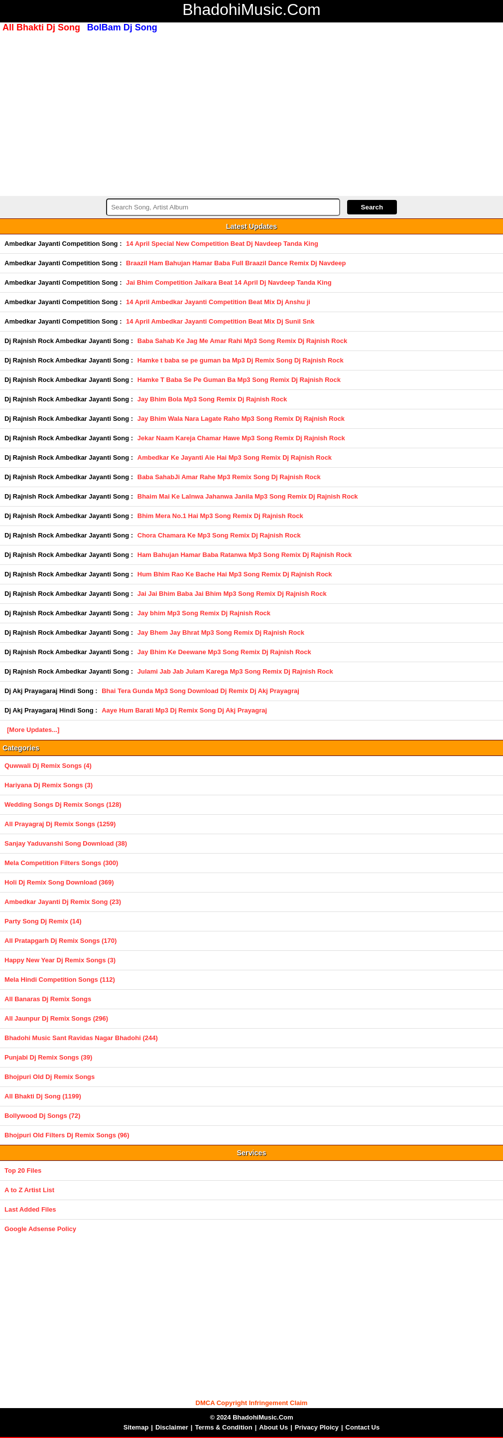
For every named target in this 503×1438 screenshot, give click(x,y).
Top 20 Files (22, 1170)
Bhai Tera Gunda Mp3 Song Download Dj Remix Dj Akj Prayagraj (200, 691)
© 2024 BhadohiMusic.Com (251, 1417)
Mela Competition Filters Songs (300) (61, 863)
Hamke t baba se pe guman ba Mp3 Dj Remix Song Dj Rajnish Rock (240, 360)
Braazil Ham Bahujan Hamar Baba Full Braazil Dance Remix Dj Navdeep (236, 263)
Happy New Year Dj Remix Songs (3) (60, 960)
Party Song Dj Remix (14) (43, 921)
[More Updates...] (33, 729)
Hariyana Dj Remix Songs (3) (48, 785)
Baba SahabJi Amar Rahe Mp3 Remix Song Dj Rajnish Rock (229, 477)
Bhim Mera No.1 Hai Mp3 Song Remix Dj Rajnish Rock (220, 516)
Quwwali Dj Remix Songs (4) (48, 765)
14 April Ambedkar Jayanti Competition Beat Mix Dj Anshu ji (218, 302)
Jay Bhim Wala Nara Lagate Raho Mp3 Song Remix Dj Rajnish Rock (241, 418)
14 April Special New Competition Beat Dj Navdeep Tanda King (222, 243)
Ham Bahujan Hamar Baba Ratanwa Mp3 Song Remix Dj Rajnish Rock (244, 554)
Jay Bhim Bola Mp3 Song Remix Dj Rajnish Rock (212, 399)
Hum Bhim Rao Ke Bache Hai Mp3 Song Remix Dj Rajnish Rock (234, 574)
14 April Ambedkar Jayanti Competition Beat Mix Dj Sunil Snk (220, 321)
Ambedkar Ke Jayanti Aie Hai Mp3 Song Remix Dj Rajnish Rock (234, 457)
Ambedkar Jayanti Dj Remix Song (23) (62, 901)
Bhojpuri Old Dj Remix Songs (49, 1076)
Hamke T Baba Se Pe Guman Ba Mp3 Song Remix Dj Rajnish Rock (239, 379)
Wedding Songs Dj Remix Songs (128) (63, 804)
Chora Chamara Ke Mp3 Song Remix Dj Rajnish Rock (219, 535)
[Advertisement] (251, 113)
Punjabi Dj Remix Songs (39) (48, 1057)
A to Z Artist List (29, 1190)
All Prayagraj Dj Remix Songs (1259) (60, 824)
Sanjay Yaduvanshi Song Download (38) (65, 843)
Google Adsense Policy (40, 1229)
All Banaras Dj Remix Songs (47, 999)
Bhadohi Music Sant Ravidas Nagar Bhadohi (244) (81, 1038)
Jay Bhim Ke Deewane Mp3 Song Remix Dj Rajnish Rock (224, 652)
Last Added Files (30, 1209)
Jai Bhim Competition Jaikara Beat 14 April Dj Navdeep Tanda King (229, 282)
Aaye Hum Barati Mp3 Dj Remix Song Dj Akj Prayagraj (184, 710)
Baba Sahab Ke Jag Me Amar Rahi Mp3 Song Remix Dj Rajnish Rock (242, 341)
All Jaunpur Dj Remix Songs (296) (56, 1018)
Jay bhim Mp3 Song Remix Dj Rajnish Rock (203, 613)
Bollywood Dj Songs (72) (42, 1115)
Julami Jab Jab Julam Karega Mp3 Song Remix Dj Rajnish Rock (235, 671)
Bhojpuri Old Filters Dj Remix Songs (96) (66, 1135)
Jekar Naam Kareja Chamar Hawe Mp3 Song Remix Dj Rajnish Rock (241, 438)
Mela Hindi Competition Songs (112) (59, 979)
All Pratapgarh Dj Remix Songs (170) (60, 940)
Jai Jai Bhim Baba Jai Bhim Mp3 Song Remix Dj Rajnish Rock (232, 593)
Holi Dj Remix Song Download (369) (59, 882)
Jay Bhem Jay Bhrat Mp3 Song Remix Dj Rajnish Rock (220, 632)
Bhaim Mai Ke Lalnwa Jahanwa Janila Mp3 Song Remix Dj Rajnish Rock (247, 496)
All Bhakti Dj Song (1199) (42, 1096)
